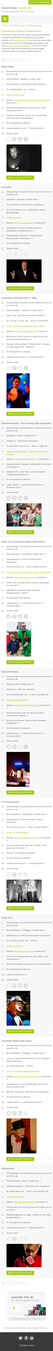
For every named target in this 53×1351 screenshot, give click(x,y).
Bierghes (24, 79)
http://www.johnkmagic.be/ (24, 331)
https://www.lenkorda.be (23, 223)
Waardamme (28, 814)
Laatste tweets (13, 485)
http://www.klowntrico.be (24, 951)
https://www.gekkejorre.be (24, 577)
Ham (17, 684)
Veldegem (27, 1053)
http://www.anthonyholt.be (24, 1202)
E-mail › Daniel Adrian (15, 95)
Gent (24, 1181)
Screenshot (12, 103)
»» (27, 60)
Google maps (36, 79)
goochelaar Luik (20, 40)
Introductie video (37, 128)
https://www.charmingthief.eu (25, 459)
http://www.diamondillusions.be (26, 705)
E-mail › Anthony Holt (15, 1197)
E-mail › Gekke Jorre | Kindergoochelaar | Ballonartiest (28, 572)
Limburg (9, 684)
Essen (19, 435)
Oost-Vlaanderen (13, 554)
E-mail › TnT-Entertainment (17, 832)
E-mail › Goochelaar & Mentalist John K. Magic (25, 326)
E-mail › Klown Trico (14, 946)
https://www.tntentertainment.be (27, 838)
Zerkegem (27, 930)
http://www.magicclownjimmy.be (27, 1077)
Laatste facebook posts (17, 128)
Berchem (21, 199)
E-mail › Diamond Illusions (17, 700)
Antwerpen (10, 199)
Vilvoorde (25, 310)
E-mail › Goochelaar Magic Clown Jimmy (23, 1071)
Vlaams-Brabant (13, 310)
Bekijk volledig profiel (20, 177)
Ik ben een (40, 2)
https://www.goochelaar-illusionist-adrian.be (31, 100)
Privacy (31, 1345)
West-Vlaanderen (13, 814)
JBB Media (24, 1345)
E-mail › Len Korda (14, 217)
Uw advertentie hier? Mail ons (26, 1319)
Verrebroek (26, 554)
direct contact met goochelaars (18, 46)
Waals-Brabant (12, 79)
